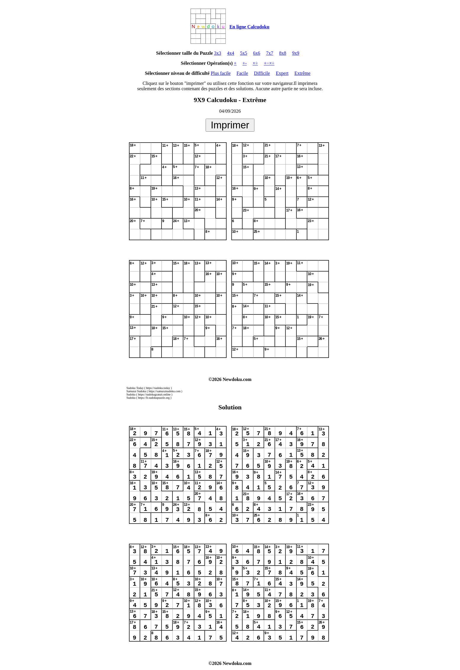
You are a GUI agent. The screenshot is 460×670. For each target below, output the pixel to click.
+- (245, 63)
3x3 (217, 53)
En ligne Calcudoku (249, 26)
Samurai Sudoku (136, 391)
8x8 (282, 53)
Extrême (302, 73)
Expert (282, 73)
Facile (242, 73)
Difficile (262, 73)
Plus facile (220, 73)
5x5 (243, 53)
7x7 (269, 53)
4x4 (230, 53)
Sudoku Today (135, 388)
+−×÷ (269, 63)
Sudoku (131, 394)
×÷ (255, 63)
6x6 (256, 53)
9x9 (295, 53)
